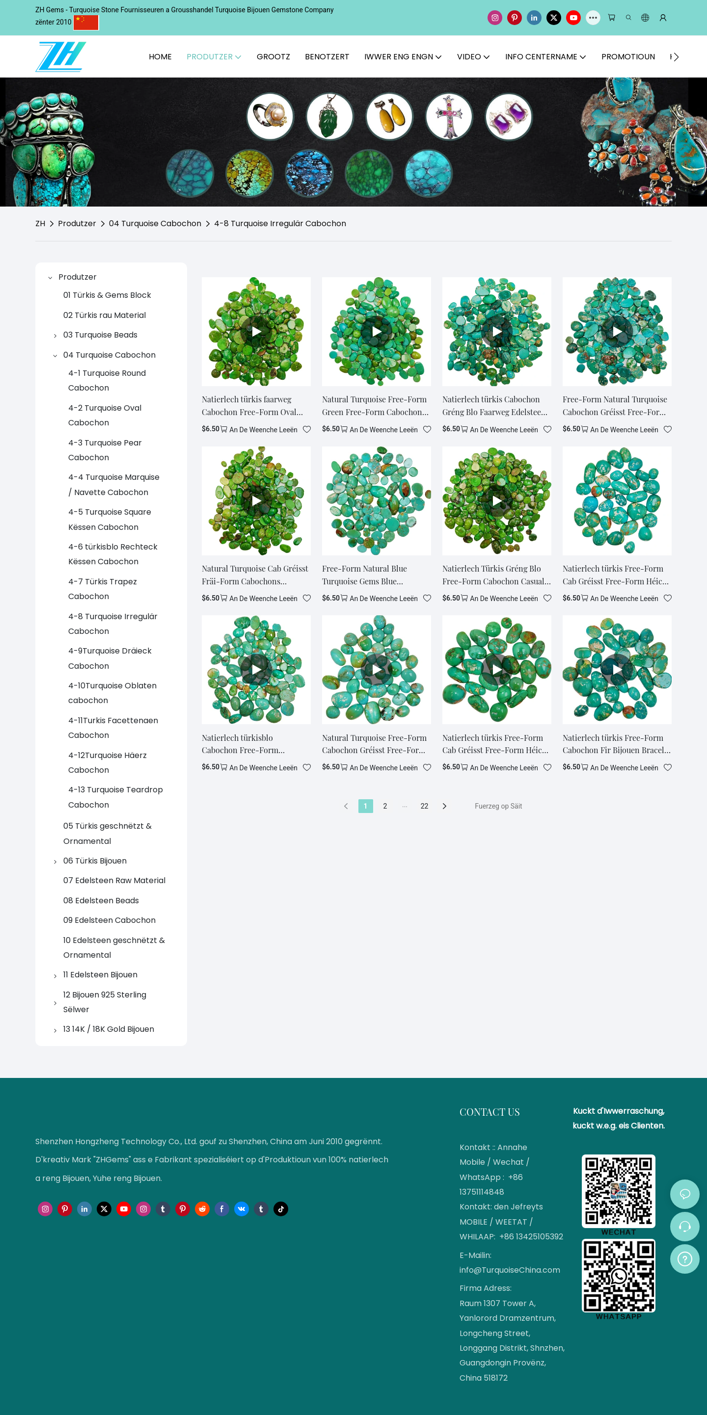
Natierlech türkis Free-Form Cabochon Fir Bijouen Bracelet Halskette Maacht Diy (617, 745)
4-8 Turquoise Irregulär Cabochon (280, 223)
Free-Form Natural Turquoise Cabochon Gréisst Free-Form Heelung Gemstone (615, 406)
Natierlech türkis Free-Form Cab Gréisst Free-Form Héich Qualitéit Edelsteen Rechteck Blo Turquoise (494, 745)
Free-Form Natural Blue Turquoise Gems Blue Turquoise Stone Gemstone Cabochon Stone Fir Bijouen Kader (372, 575)
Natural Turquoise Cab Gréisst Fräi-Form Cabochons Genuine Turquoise (255, 575)
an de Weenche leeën (263, 430)
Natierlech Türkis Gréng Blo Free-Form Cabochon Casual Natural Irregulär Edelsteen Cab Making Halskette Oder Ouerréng (493, 575)
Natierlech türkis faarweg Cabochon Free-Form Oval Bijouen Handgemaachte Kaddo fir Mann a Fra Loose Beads (250, 406)
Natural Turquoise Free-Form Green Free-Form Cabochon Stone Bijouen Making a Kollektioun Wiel (374, 406)
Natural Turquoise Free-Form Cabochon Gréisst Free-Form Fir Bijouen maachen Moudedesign (374, 745)
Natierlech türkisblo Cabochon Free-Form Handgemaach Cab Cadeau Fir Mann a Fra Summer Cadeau (255, 745)
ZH (40, 223)
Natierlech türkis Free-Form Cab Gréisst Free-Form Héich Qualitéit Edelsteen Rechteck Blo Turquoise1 (615, 575)
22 (425, 806)
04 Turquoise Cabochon (155, 223)
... (405, 805)
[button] (676, 56)
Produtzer (77, 223)
